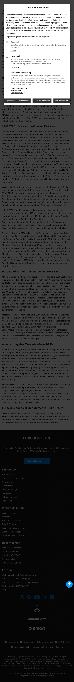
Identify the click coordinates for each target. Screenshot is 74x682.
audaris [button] (14, 51)
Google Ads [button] (16, 90)
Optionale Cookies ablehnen (17, 101)
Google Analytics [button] (17, 93)
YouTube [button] (15, 67)
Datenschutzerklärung (54, 30)
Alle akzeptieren (61, 101)
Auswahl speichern (42, 101)
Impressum (10, 33)
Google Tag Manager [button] (19, 88)
